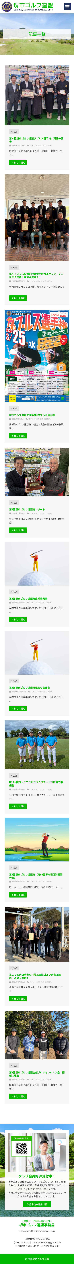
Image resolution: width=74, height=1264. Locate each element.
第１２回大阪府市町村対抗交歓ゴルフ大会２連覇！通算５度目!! (35, 976)
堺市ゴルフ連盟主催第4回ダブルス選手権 (32, 415)
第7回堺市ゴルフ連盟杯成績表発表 (28, 598)
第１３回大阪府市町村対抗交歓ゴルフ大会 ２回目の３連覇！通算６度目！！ (36, 275)
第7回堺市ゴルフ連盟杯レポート (27, 509)
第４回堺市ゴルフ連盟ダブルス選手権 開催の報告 (36, 139)
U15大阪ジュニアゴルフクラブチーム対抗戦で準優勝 (36, 783)
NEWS (14, 131)
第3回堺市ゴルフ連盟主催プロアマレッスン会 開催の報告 (37, 1074)
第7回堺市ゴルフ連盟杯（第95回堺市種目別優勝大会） (35, 876)
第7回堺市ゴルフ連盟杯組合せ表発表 (29, 687)
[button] (67, 6)
